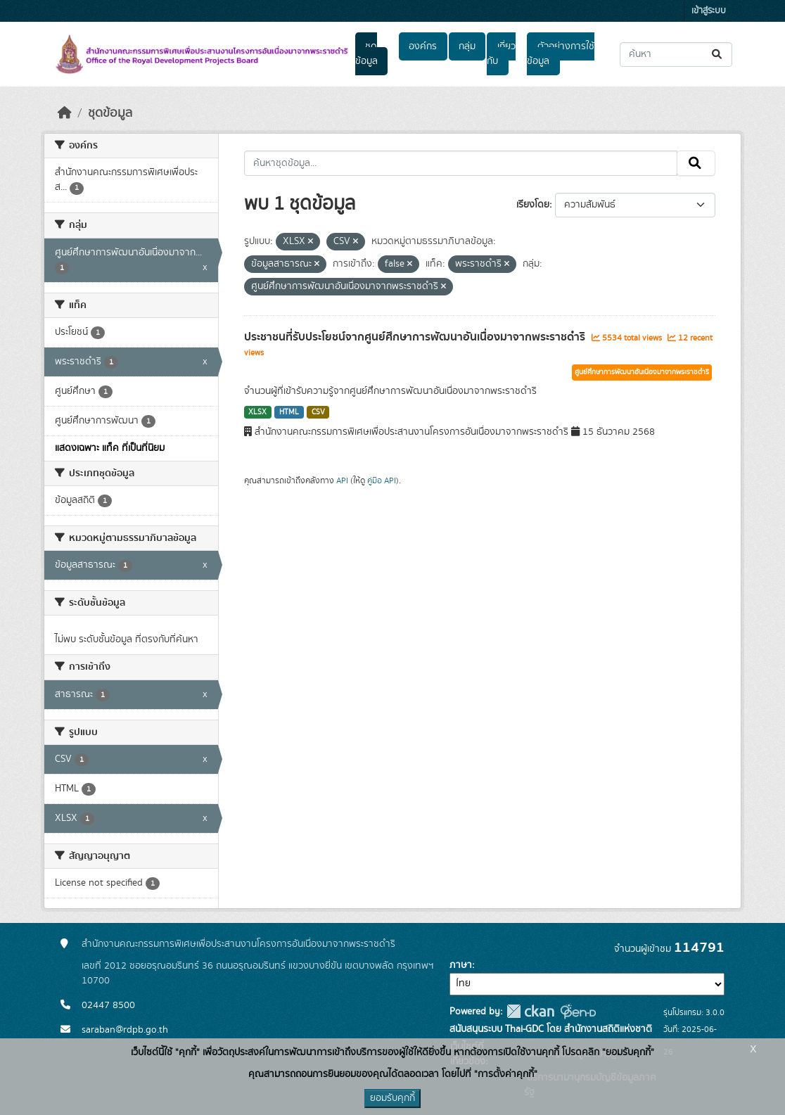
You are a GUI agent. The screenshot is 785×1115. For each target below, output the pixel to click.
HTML (289, 412)
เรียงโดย (532, 205)
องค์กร (423, 46)
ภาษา (460, 965)
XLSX (257, 412)
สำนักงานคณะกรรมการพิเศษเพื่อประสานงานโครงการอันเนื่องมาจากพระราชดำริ (238, 944)
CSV (318, 412)
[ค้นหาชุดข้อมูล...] (676, 54)
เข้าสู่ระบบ (708, 11)
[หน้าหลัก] (65, 113)
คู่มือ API (381, 480)
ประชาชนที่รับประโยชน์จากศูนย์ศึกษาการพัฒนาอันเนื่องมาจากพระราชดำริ (416, 337)
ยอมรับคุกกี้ (392, 1098)
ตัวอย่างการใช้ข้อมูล (560, 53)
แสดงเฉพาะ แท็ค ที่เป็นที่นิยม (110, 448)
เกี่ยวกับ (501, 53)
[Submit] (718, 54)
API (342, 480)
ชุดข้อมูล (366, 53)
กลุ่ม (467, 46)
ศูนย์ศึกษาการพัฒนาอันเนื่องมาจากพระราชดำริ (642, 372)
